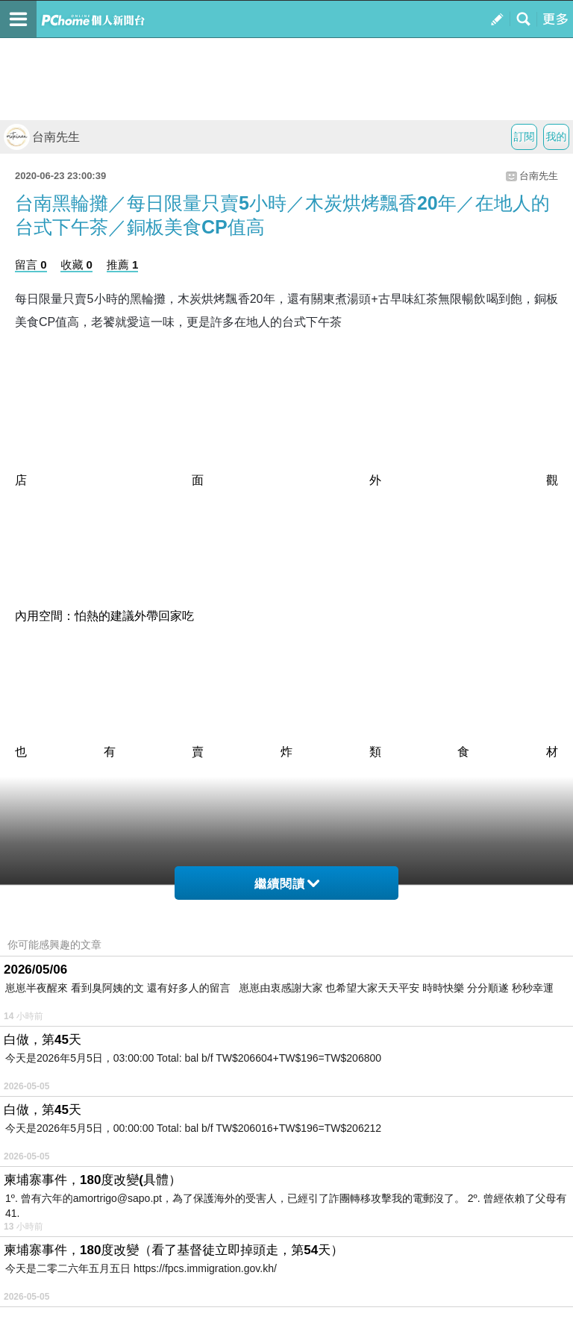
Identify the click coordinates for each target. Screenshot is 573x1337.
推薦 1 (123, 264)
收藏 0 (76, 264)
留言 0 (31, 264)
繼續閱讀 (286, 883)
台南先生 (42, 137)
